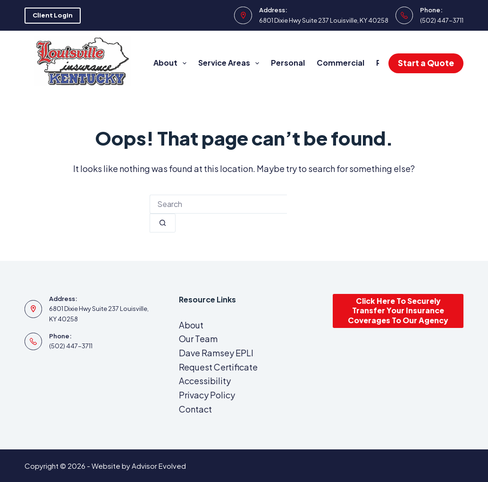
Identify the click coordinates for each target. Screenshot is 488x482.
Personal (288, 63)
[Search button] (163, 223)
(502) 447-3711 (441, 20)
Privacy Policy (207, 394)
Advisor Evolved (159, 465)
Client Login (53, 15)
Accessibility (205, 380)
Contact (195, 409)
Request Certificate (218, 367)
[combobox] (218, 204)
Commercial (340, 63)
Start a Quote (426, 63)
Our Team (198, 338)
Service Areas (230, 63)
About (171, 63)
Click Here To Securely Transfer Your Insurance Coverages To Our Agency (398, 311)
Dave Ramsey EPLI (216, 352)
